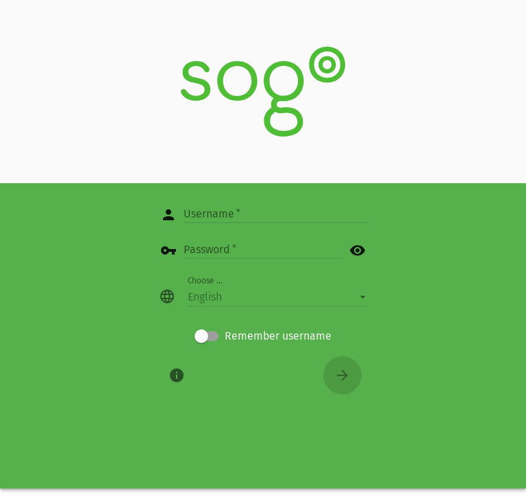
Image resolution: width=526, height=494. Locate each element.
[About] (176, 375)
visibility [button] (357, 250)
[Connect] (342, 375)
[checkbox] (263, 336)
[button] (277, 296)
